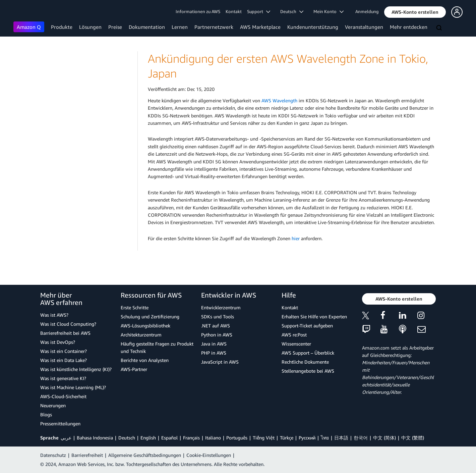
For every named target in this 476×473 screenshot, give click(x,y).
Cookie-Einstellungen (208, 455)
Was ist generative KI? (63, 378)
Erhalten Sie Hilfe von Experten (314, 316)
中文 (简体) (384, 437)
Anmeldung (367, 11)
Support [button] (258, 11)
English (148, 437)
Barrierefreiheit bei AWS (65, 333)
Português (236, 437)
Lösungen (90, 27)
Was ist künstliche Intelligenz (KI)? (76, 369)
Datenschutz (53, 455)
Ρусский (307, 437)
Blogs (46, 414)
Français (191, 437)
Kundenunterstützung (312, 27)
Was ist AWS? (54, 315)
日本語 (341, 437)
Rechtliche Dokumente (305, 362)
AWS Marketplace (260, 27)
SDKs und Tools (217, 316)
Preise (115, 27)
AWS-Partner (134, 369)
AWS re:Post (294, 334)
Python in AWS (216, 334)
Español (169, 437)
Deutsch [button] (291, 11)
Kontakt (234, 11)
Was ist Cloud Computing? (68, 324)
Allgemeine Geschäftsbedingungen (144, 455)
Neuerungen (53, 405)
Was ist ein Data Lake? (63, 360)
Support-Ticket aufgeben (307, 325)
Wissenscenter (296, 344)
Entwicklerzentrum (221, 307)
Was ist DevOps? (57, 342)
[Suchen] (439, 28)
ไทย (325, 437)
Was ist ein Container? (63, 351)
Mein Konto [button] (328, 11)
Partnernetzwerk (213, 27)
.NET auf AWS (215, 325)
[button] (415, 12)
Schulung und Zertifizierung (150, 316)
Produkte (61, 27)
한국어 (361, 437)
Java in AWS (214, 344)
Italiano (213, 437)
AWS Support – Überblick (308, 353)
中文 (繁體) (412, 437)
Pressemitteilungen (60, 423)
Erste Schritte (134, 307)
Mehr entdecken (408, 27)
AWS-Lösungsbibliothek (145, 325)
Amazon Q (29, 27)
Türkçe (286, 437)
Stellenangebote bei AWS (308, 371)
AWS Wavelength (279, 100)
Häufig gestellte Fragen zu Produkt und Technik (157, 347)
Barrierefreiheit (87, 455)
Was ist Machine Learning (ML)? (73, 387)
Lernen (180, 27)
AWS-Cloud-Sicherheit (63, 396)
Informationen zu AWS (198, 11)
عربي (66, 437)
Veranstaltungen (364, 27)
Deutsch (126, 437)
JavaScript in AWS (220, 362)
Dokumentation (147, 27)
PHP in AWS (213, 353)
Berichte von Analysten (145, 360)
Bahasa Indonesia (95, 437)
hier (296, 238)
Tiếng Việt (264, 437)
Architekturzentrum (141, 334)
